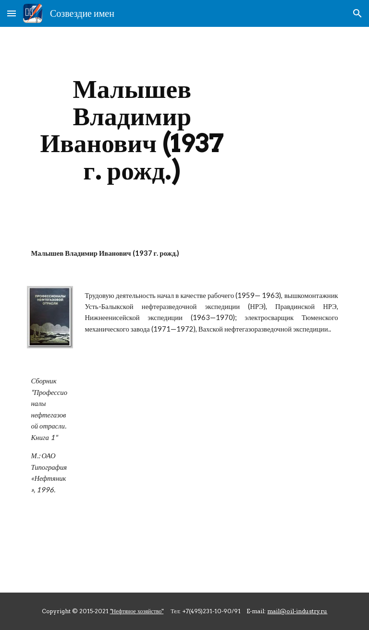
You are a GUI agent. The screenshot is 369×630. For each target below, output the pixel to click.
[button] (11, 13)
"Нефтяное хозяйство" (137, 611)
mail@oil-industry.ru (297, 611)
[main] (132, 129)
